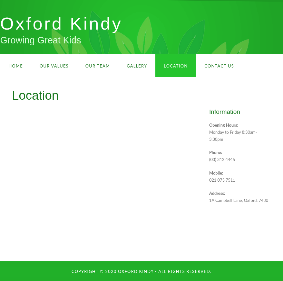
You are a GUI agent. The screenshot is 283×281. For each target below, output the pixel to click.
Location (176, 65)
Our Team (97, 65)
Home (16, 65)
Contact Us (219, 65)
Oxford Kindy (61, 23)
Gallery (137, 65)
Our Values (54, 65)
